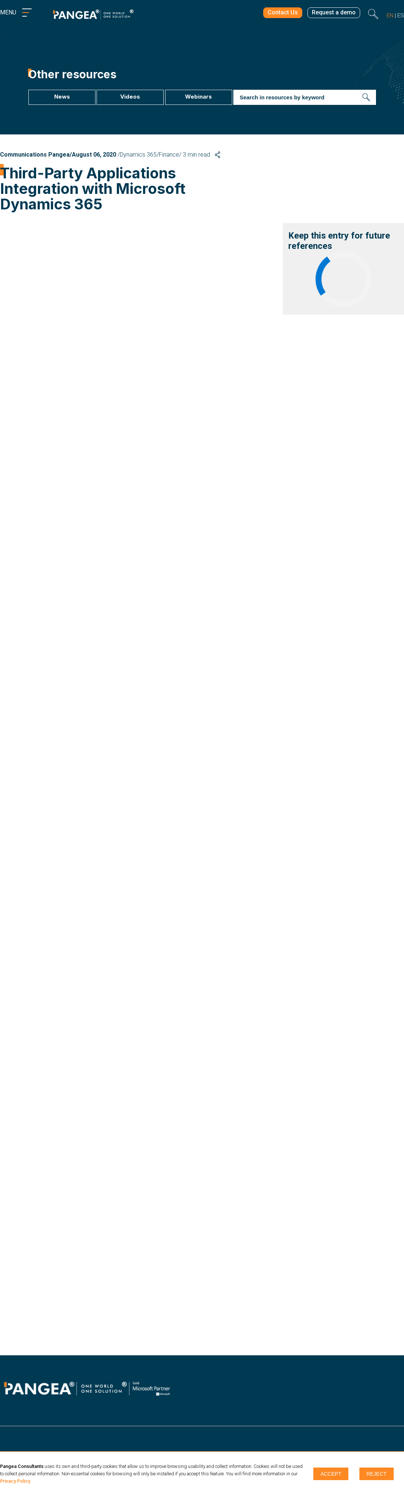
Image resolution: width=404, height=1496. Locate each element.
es (400, 15)
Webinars (198, 96)
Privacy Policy (15, 1481)
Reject (376, 1474)
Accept (330, 1474)
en (390, 15)
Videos (130, 96)
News (62, 96)
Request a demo (332, 13)
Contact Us (277, 13)
